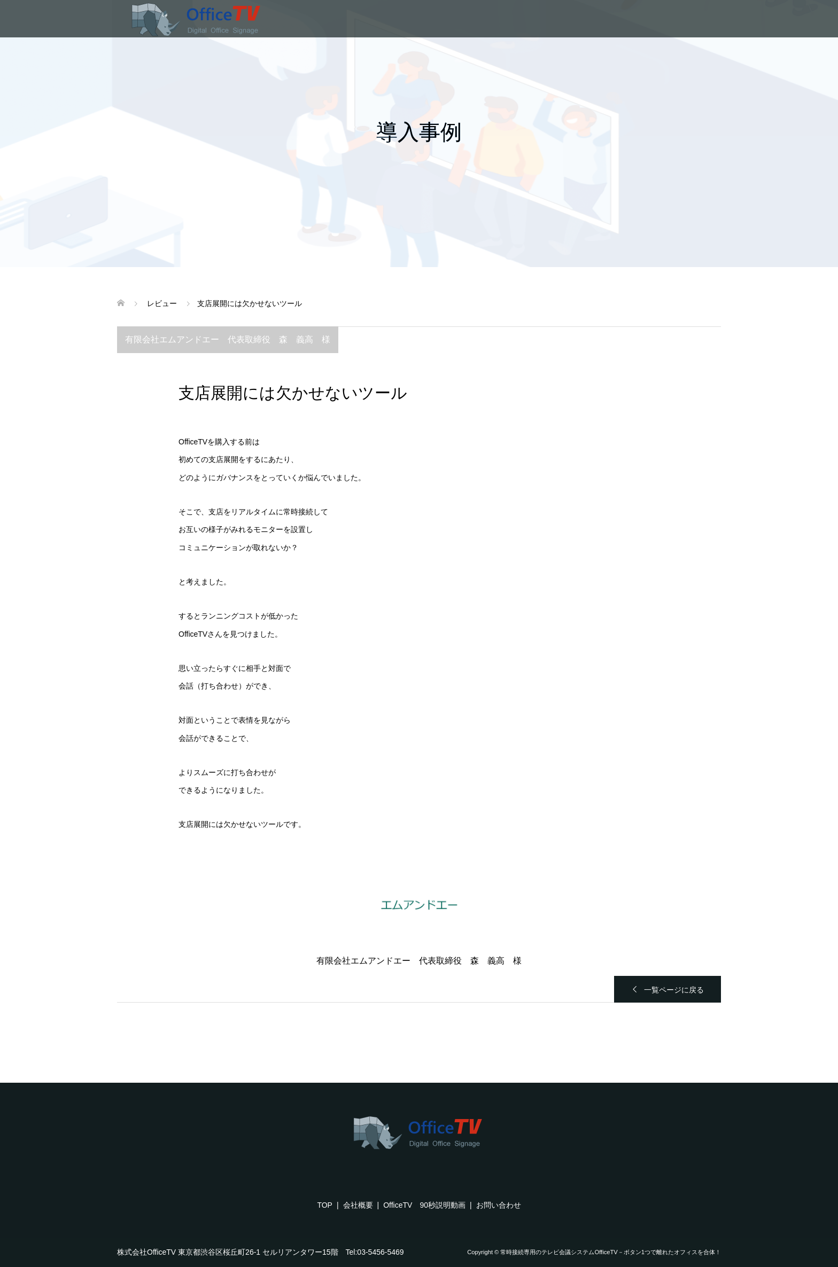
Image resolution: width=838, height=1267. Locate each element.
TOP (324, 1205)
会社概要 (358, 1205)
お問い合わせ (498, 1205)
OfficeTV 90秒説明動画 (424, 1205)
